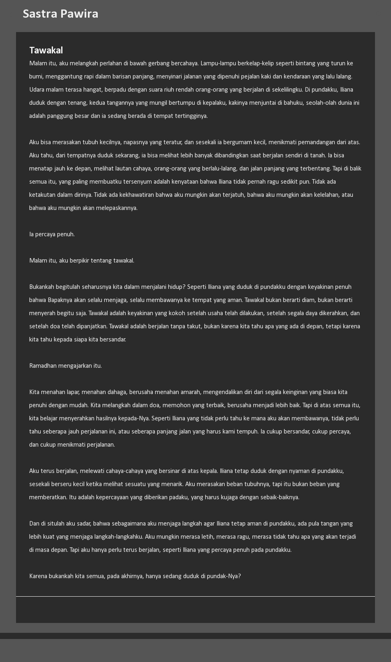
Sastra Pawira (61, 14)
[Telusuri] (110, 15)
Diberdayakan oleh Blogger (196, 650)
